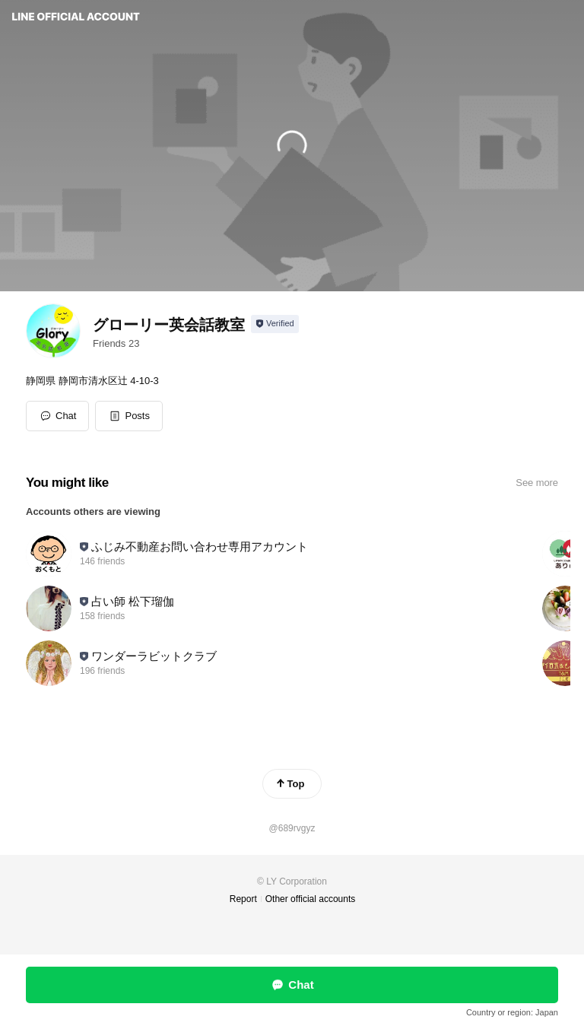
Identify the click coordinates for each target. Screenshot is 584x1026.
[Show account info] (275, 324)
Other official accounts (310, 899)
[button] (129, 416)
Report (243, 899)
